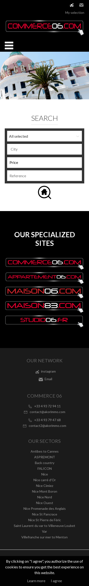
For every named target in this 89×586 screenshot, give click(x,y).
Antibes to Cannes (45, 451)
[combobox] (44, 149)
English (14, 5)
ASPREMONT (44, 457)
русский (43, 5)
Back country (44, 463)
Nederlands (35, 5)
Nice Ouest (44, 503)
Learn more (36, 580)
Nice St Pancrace (44, 514)
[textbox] (46, 149)
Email (81, 5)
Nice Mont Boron (44, 491)
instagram (71, 5)
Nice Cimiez (44, 486)
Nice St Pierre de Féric (44, 520)
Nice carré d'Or (44, 480)
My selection (74, 12)
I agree (56, 580)
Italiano (28, 5)
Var (44, 531)
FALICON (44, 468)
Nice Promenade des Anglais (44, 508)
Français (7, 5)
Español (21, 5)
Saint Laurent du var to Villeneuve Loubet (44, 526)
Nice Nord (44, 497)
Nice (44, 474)
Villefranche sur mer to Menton (44, 537)
